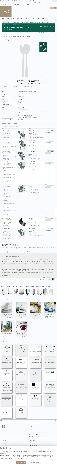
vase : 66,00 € (19, 317)
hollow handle (11, 269)
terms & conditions (35, 430)
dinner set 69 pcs (14, 162)
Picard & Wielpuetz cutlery (7, 397)
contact (32, 424)
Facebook (35, 443)
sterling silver (22, 105)
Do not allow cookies (34, 462)
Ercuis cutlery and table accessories (7, 361)
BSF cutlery (21, 410)
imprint (31, 436)
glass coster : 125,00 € (21, 336)
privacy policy (34, 434)
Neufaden (32, 4)
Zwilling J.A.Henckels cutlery (50, 398)
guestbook (35, 2)
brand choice (11, 4)
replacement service (17, 24)
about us (40, 2)
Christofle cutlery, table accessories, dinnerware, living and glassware (50, 349)
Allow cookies (21, 462)
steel (40, 269)
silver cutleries (6, 22)
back (3, 420)
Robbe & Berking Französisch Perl (21, 328)
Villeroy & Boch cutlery (7, 410)
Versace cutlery (21, 397)
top (54, 420)
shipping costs (34, 428)
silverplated (29, 272)
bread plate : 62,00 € (34, 317)
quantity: (20, 117)
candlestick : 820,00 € (6, 335)
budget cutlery (6, 24)
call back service (47, 0)
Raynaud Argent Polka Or (35, 309)
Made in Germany (35, 22)
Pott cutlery (36, 372)
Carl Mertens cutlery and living (36, 398)
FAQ (30, 426)
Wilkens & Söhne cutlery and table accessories (35, 361)
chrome (14, 270)
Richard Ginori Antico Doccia (6, 309)
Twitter (34, 445)
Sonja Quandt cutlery (7, 372)
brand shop (30, 32)
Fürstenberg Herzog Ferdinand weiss (21, 309)
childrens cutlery (16, 22)
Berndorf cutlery (50, 372)
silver (9, 259)
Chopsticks (25, 22)
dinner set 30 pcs (14, 151)
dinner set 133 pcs (14, 185)
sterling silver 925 (51, 32)
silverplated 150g (26, 4)
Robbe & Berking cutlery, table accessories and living (35, 348)
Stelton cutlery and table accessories (50, 386)
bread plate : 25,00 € (6, 317)
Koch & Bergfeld (18, 4)
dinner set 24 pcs (14, 141)
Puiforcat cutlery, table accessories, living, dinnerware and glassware (21, 349)
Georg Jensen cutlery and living (7, 348)
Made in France (47, 22)
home (2, 4)
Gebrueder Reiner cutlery (21, 372)
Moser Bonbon (50, 308)
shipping (26, 109)
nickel (18, 263)
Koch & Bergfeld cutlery (50, 360)
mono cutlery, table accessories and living (36, 386)
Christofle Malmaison (6, 327)
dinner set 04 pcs (14, 130)
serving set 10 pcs (14, 228)
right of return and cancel (38, 432)
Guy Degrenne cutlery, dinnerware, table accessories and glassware (7, 387)
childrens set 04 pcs (14, 218)
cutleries (5, 4)
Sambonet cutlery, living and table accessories (21, 386)
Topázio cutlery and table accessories (21, 361)
